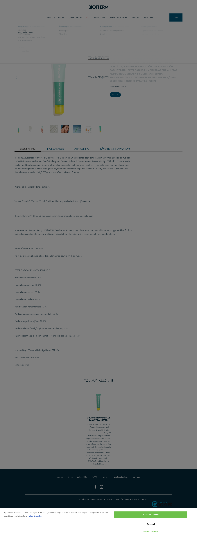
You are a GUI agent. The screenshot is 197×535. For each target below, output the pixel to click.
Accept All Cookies (151, 514)
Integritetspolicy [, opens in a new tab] (35, 516)
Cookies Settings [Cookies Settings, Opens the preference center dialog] (151, 531)
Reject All (151, 524)
